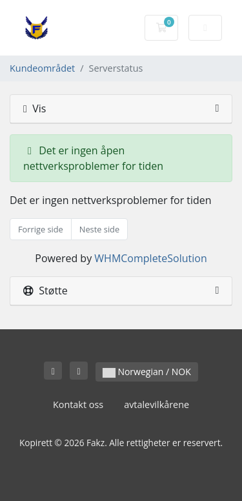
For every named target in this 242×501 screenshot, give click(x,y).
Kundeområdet (42, 68)
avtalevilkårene (156, 404)
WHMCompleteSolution (150, 258)
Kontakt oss (78, 404)
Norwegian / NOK (147, 371)
